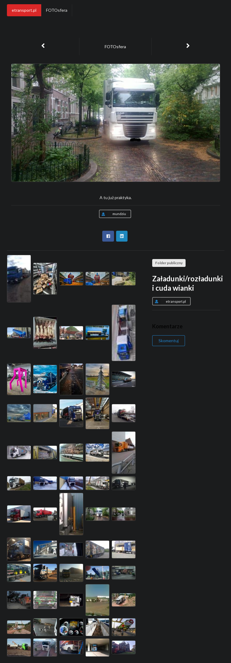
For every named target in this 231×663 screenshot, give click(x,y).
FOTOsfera (56, 10)
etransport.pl (24, 10)
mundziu (112, 214)
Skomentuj (169, 340)
